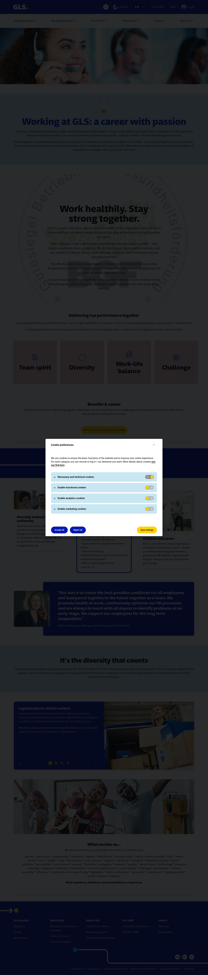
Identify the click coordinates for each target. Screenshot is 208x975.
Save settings (147, 530)
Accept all (59, 530)
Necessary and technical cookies (76, 476)
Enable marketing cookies (72, 508)
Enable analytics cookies (71, 498)
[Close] (154, 445)
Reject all (77, 530)
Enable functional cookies (72, 487)
